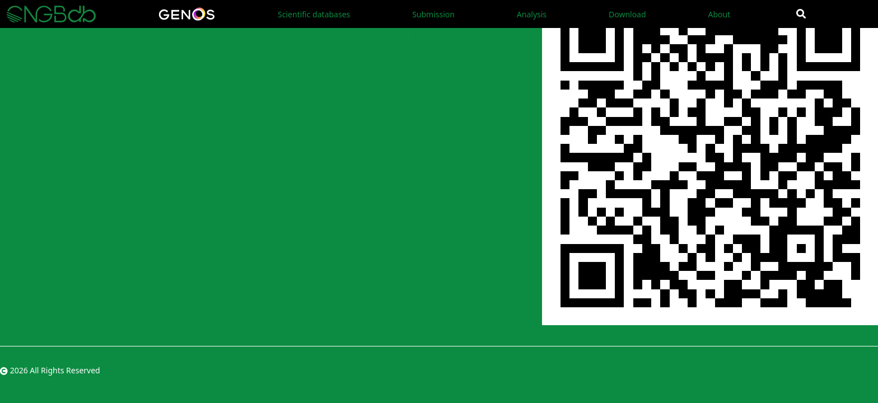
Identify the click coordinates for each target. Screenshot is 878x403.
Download (627, 14)
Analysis (532, 14)
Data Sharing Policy (423, 36)
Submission (433, 14)
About (719, 14)
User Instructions (339, 36)
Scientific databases (314, 14)
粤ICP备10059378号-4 (838, 370)
